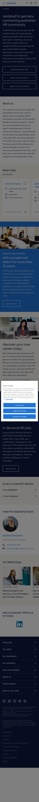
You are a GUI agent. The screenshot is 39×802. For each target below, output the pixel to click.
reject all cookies (19, 411)
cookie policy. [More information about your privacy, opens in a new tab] (9, 399)
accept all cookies (19, 416)
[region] (19, 401)
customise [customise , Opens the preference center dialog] (19, 405)
